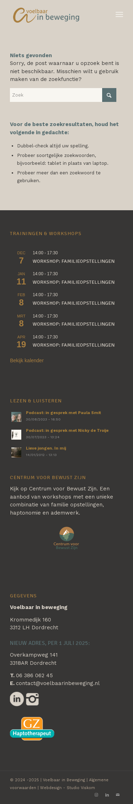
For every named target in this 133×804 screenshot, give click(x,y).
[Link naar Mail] (117, 795)
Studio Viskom (81, 788)
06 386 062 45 (34, 675)
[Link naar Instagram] (96, 795)
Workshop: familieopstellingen (74, 261)
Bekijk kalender (27, 360)
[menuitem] (119, 14)
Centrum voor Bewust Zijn (62, 488)
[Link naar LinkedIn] (107, 795)
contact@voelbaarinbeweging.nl (58, 683)
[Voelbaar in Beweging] (55, 14)
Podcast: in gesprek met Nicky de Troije (67, 430)
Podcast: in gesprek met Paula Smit (63, 413)
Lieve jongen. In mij (46, 448)
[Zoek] (63, 95)
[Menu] (119, 14)
